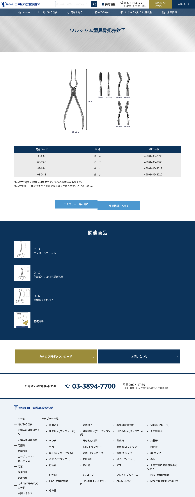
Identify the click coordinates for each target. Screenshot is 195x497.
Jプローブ (88, 419)
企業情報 (23, 405)
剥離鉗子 (87, 378)
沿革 (20, 420)
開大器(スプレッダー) (128, 396)
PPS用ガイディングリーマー (94, 426)
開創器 (154, 396)
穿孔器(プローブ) (159, 378)
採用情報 (110, 4)
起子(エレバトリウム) (61, 401)
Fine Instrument (58, 424)
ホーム (21, 372)
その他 (52, 432)
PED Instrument (159, 419)
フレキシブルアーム (127, 419)
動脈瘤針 (87, 406)
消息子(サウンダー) (59, 406)
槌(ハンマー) (157, 401)
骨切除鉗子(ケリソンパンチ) (95, 385)
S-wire (53, 419)
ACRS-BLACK (124, 424)
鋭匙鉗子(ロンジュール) (62, 383)
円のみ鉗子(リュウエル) (130, 383)
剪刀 (51, 396)
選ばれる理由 (25, 378)
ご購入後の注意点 (27, 394)
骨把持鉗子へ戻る (120, 204)
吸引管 (86, 412)
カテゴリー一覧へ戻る (74, 204)
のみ (152, 406)
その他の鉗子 (90, 391)
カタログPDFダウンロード (160, 4)
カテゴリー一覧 (49, 372)
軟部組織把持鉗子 (126, 378)
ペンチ (52, 391)
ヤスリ (120, 412)
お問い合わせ (183, 4)
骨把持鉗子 (156, 383)
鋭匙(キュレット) (126, 401)
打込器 (52, 412)
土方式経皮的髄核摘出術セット (162, 413)
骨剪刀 (120, 391)
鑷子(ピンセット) (126, 406)
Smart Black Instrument (164, 424)
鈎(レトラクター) (92, 396)
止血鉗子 (54, 378)
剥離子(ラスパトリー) (94, 401)
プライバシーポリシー (26, 475)
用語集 (21, 399)
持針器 (154, 391)
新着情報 (23, 432)
